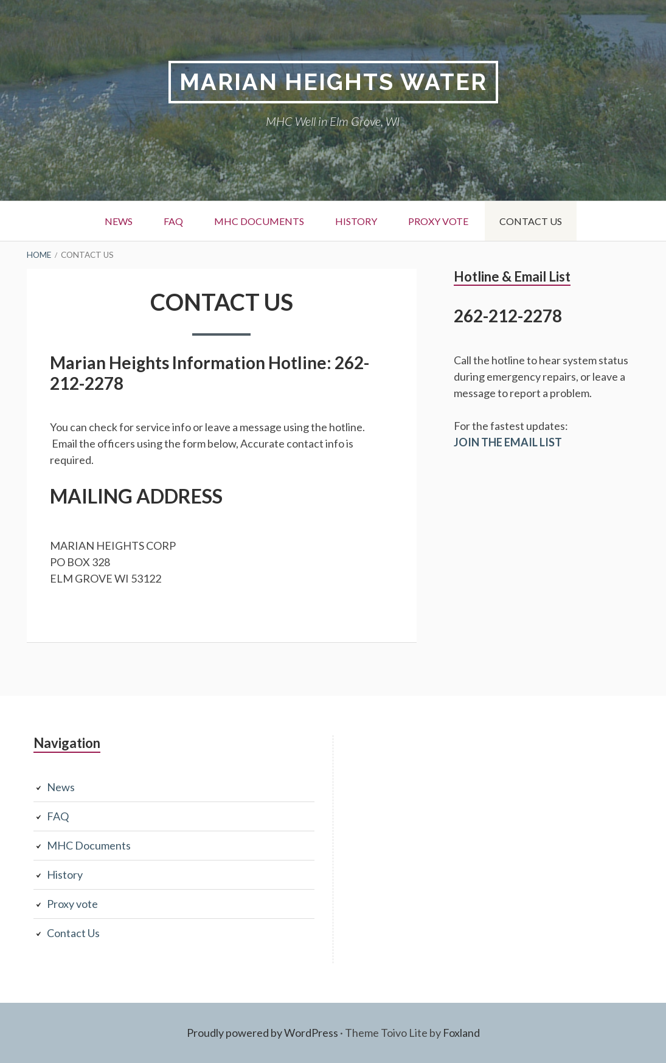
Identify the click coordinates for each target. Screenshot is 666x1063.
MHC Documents (259, 221)
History (356, 221)
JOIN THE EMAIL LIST (508, 442)
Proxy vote (438, 221)
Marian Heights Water (333, 81)
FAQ (173, 221)
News (119, 221)
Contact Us (530, 221)
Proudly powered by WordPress (262, 1032)
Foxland (461, 1032)
